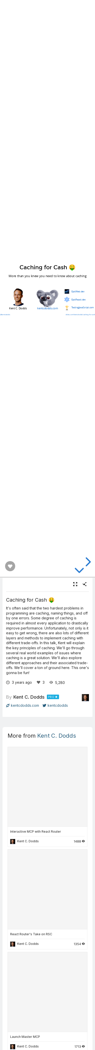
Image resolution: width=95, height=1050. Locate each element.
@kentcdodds (5, 314)
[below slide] (79, 570)
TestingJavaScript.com (82, 307)
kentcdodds (55, 705)
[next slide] (87, 561)
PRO (51, 696)
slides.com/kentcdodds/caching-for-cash (80, 314)
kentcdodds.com (22, 705)
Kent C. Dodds (29, 697)
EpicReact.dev (78, 299)
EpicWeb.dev (77, 291)
